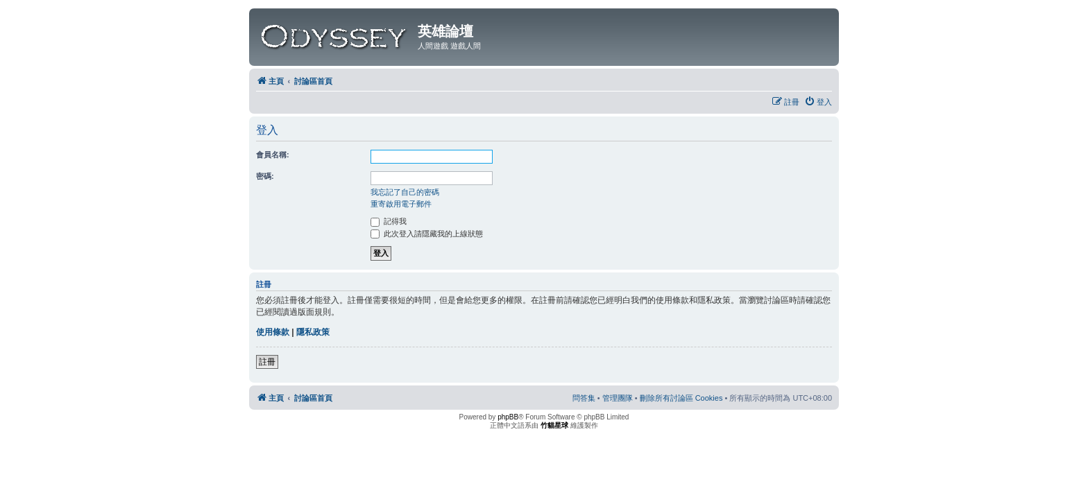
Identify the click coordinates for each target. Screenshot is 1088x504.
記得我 (389, 221)
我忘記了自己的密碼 (405, 192)
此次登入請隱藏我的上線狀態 (427, 233)
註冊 (267, 362)
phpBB (508, 417)
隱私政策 (313, 332)
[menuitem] (818, 102)
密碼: (265, 176)
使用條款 (272, 332)
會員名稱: (272, 154)
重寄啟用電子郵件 (401, 204)
